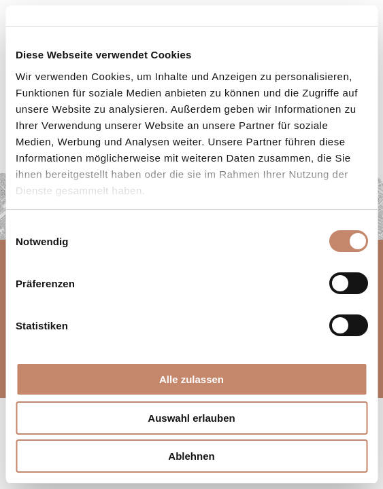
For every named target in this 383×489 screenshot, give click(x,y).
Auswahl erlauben (191, 418)
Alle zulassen (191, 379)
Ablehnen (191, 456)
